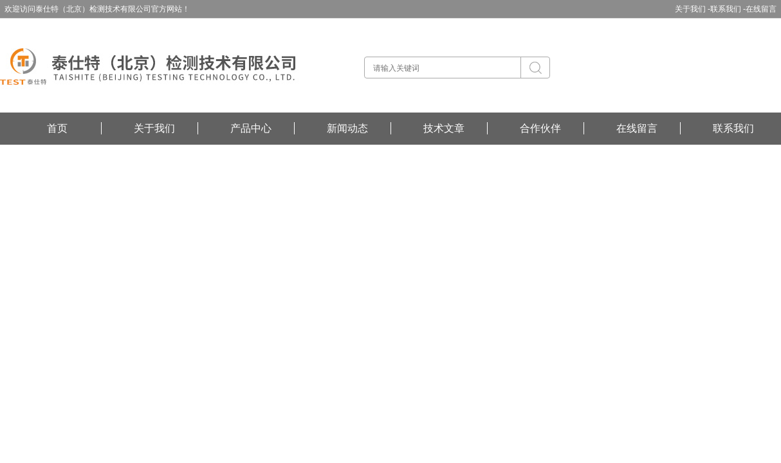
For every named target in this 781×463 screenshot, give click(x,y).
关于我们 (154, 128)
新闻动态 (347, 128)
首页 (57, 128)
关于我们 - (692, 9)
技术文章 (443, 128)
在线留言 (761, 9)
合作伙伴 (540, 128)
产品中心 (250, 128)
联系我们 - (728, 9)
